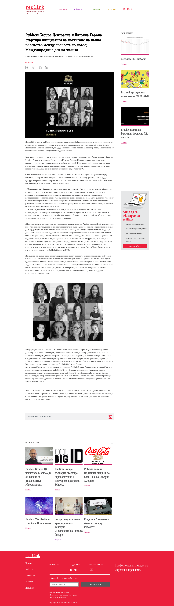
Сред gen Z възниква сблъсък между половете (96, 523)
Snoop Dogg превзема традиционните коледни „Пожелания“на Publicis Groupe (69, 527)
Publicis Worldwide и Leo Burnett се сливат (38, 521)
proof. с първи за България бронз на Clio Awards (134, 133)
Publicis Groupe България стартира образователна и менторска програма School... (67, 477)
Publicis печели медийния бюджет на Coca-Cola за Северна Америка (97, 475)
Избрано (78, 9)
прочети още (32, 442)
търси (52, 564)
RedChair (128, 9)
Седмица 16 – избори (133, 59)
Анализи (112, 9)
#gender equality (33, 416)
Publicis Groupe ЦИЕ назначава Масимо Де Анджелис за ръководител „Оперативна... (38, 477)
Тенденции (95, 9)
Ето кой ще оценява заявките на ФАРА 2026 (135, 94)
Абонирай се (135, 246)
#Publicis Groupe (45, 416)
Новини (63, 9)
